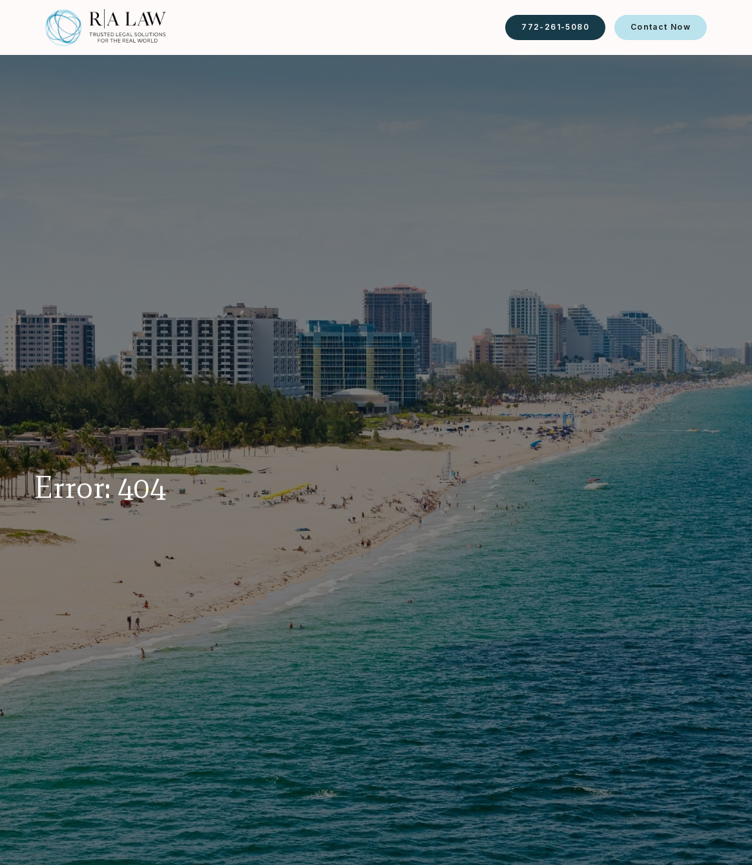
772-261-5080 (555, 27)
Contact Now (661, 27)
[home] (105, 27)
